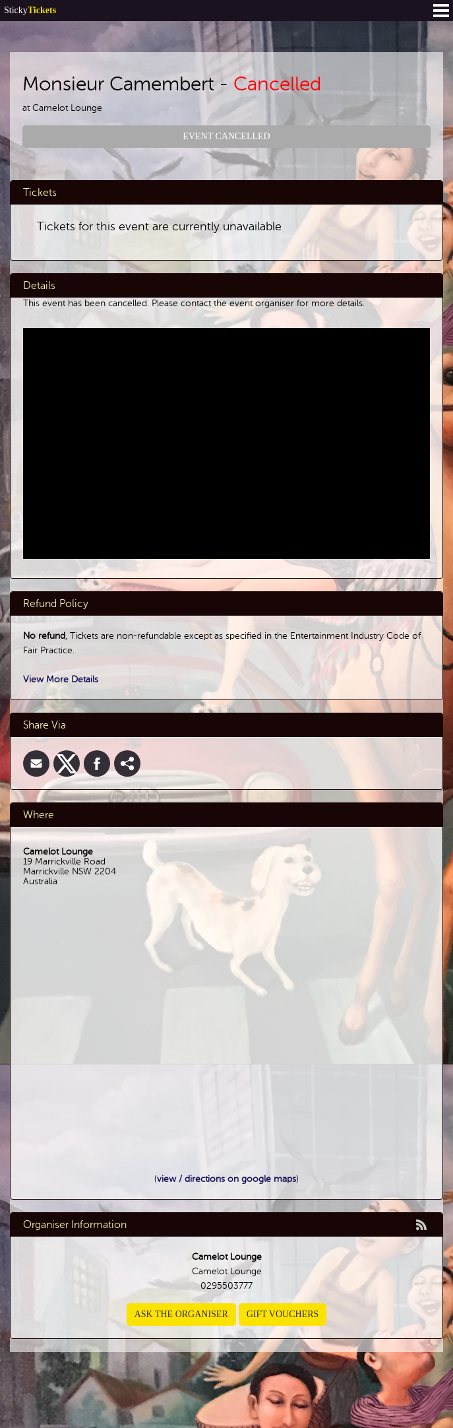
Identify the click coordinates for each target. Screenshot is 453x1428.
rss (421, 1224)
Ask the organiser (181, 1314)
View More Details (60, 679)
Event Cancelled (226, 136)
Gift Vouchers (283, 1314)
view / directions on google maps (226, 1179)
